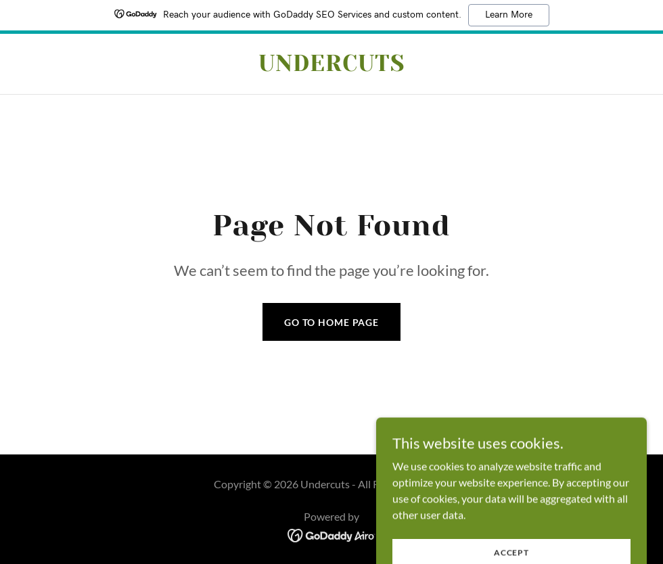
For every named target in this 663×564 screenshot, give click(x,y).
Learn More (508, 15)
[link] (331, 66)
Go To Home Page (331, 322)
